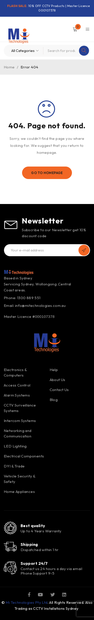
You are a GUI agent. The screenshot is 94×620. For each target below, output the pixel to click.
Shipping (29, 544)
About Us (57, 379)
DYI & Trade (14, 466)
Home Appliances (19, 491)
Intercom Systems (20, 420)
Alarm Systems (17, 395)
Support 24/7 (34, 563)
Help (54, 369)
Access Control (17, 385)
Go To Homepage (47, 173)
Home (9, 67)
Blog (54, 399)
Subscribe (83, 250)
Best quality (33, 525)
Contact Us (59, 389)
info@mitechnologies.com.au (40, 305)
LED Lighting (15, 446)
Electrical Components (24, 456)
